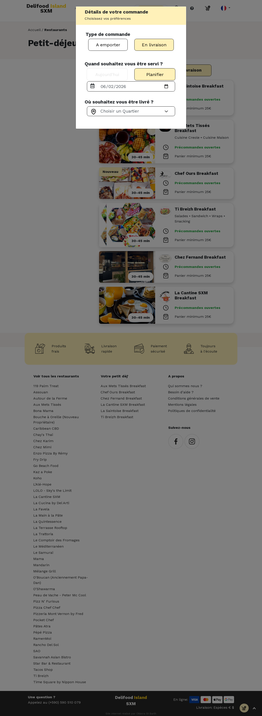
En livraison (154, 44)
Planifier (155, 74)
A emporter (108, 44)
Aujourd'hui (107, 74)
